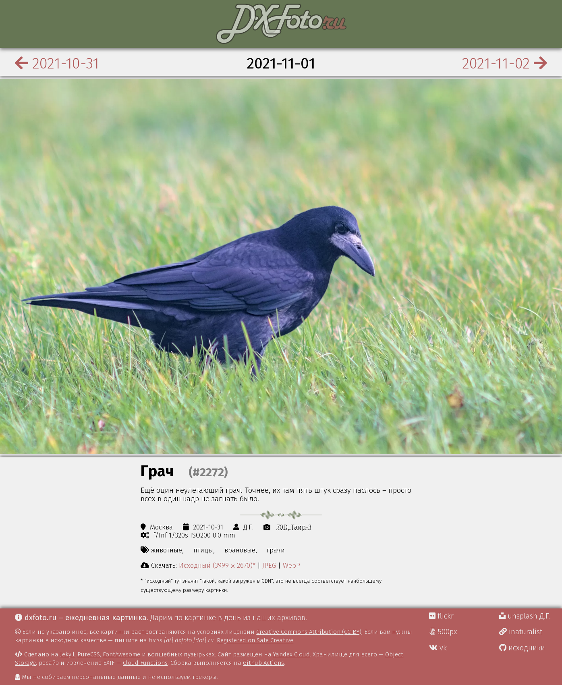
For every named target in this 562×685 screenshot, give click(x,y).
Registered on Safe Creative (255, 640)
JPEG (269, 565)
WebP (291, 565)
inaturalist (520, 631)
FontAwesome (121, 654)
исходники (522, 647)
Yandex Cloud (291, 654)
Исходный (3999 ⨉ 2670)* (217, 565)
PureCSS (88, 654)
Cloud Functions (145, 662)
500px (443, 631)
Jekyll (67, 654)
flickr (441, 616)
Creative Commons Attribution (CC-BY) (308, 631)
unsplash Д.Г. (525, 616)
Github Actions (263, 662)
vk (438, 647)
